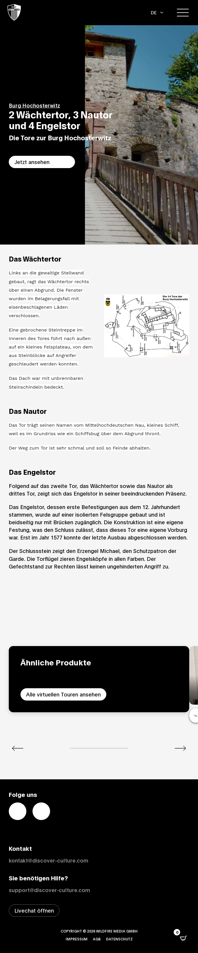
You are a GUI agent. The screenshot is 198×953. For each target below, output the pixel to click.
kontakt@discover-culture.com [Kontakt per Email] (48, 860)
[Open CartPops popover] (183, 938)
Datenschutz (119, 939)
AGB (97, 939)
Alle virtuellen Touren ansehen (63, 694)
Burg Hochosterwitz (34, 105)
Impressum (77, 939)
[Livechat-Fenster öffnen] (34, 910)
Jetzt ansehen (32, 161)
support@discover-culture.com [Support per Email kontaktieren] (49, 889)
